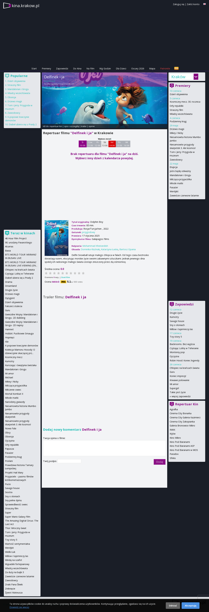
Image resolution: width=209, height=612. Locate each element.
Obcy (7, 432)
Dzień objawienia (179, 94)
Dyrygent (10, 298)
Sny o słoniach (177, 325)
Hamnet (9, 329)
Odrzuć (173, 605)
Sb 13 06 (105, 144)
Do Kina (77, 68)
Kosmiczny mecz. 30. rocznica (185, 101)
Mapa (152, 68)
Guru (172, 371)
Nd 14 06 (112, 144)
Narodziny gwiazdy (15, 401)
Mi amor (174, 384)
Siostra (8, 492)
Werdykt (174, 191)
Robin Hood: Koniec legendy (184, 360)
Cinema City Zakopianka (182, 421)
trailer (84, 126)
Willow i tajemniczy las (181, 329)
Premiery (46, 68)
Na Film (90, 68)
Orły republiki (176, 105)
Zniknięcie (10, 588)
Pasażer (174, 187)
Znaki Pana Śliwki (14, 584)
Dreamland (11, 285)
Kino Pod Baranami (180, 441)
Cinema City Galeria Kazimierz (185, 417)
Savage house (177, 321)
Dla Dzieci (121, 68)
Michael (9, 377)
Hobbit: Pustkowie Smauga (19, 333)
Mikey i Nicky (176, 132)
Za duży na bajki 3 (14, 572)
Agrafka (174, 409)
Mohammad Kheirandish (64, 84)
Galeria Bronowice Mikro (182, 425)
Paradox (174, 453)
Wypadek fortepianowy (17, 564)
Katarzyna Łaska (109, 249)
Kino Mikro (175, 437)
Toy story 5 (176, 336)
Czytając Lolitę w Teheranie (184, 348)
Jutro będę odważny (180, 171)
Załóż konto (193, 4)
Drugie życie (176, 312)
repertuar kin (56, 126)
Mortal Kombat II (14, 393)
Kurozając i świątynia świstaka (20, 365)
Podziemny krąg (178, 121)
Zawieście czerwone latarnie (184, 195)
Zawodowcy (176, 159)
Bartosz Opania (127, 249)
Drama (8, 281)
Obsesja (11, 97)
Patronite (165, 68)
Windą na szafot (13, 560)
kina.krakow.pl (25, 5)
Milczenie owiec (13, 389)
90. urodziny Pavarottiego (18, 242)
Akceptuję (190, 605)
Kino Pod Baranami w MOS (184, 449)
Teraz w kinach (22, 233)
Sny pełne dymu (13, 500)
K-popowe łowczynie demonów (21, 345)
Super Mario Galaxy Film (17, 516)
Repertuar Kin (186, 404)
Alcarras (9, 246)
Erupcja (173, 167)
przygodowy (88, 232)
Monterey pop (177, 352)
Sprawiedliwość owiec (16, 504)
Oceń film (65, 277)
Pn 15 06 (119, 144)
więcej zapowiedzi (181, 396)
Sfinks (173, 458)
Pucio (8, 484)
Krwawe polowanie (179, 380)
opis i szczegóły (71, 126)
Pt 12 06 (97, 144)
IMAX (172, 429)
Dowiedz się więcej (19, 607)
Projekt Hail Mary (14, 472)
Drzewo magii (177, 128)
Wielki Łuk (10, 551)
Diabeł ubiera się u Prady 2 (23, 124)
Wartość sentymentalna (17, 543)
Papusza (9, 448)
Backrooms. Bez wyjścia (182, 344)
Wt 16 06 (126, 144)
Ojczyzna (174, 356)
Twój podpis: (50, 461)
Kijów (172, 433)
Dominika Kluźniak (90, 249)
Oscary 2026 (137, 68)
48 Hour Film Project (16, 238)
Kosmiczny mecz (13, 357)
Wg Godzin (105, 68)
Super (8, 512)
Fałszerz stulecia (13, 306)
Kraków (178, 77)
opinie (92, 126)
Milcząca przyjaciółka (181, 179)
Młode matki (176, 183)
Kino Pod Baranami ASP (182, 445)
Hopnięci (9, 337)
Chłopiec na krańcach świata (184, 367)
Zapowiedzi (62, 68)
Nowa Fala (10, 428)
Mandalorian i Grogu (180, 175)
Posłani (9, 460)
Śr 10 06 (82, 144)
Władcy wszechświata (181, 113)
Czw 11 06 (90, 144)
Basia (8, 250)
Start (34, 68)
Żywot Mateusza (13, 592)
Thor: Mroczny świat (15, 528)
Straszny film (176, 109)
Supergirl (174, 388)
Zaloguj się (178, 4)
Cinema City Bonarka (180, 413)
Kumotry (174, 316)
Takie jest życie (178, 392)
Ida (6, 341)
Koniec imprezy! (178, 376)
